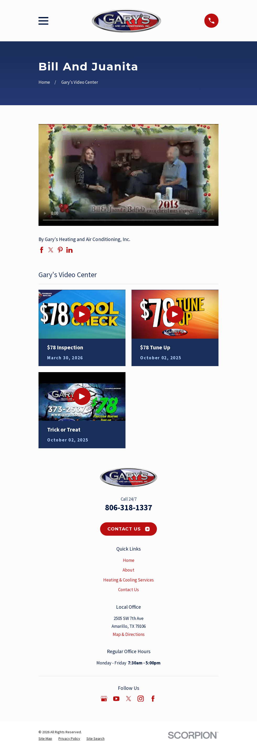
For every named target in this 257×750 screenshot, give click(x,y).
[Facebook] (153, 699)
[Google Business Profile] (104, 699)
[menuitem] (45, 738)
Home (128, 560)
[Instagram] (141, 699)
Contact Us (128, 528)
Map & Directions (129, 634)
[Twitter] (128, 699)
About (128, 570)
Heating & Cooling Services (128, 580)
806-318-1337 (128, 507)
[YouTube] (116, 699)
